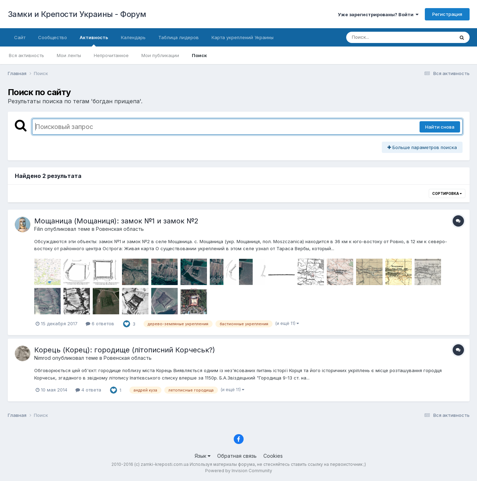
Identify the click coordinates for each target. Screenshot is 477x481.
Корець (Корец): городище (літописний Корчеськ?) (124, 350)
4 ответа (88, 390)
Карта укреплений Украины (243, 37)
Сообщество (52, 37)
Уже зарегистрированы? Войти (378, 14)
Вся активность (26, 55)
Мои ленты (69, 55)
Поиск (199, 55)
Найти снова (439, 127)
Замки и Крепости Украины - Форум (77, 14)
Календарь (133, 37)
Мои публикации (160, 55)
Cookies (273, 456)
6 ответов (100, 323)
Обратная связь (237, 456)
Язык (202, 456)
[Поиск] (386, 37)
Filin (38, 229)
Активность (94, 41)
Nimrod (42, 358)
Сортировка (447, 193)
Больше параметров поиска (422, 147)
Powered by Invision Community (238, 470)
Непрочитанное (111, 55)
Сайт (19, 37)
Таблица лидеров (178, 37)
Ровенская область (120, 229)
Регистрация (447, 14)
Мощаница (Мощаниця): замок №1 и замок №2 (116, 221)
